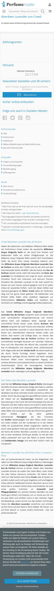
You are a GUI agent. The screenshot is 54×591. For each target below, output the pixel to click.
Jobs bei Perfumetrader (13, 148)
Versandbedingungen (12, 165)
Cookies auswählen (27, 573)
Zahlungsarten (9, 172)
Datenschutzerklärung (31, 586)
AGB (5, 133)
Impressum (8, 140)
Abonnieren (27, 94)
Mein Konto (8, 186)
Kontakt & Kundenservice (14, 190)
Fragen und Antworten (13, 161)
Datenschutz (8, 137)
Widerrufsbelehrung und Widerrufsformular (21, 144)
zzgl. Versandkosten (30, 213)
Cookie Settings (9, 193)
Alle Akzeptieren (27, 581)
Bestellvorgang (9, 169)
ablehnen (25, 562)
